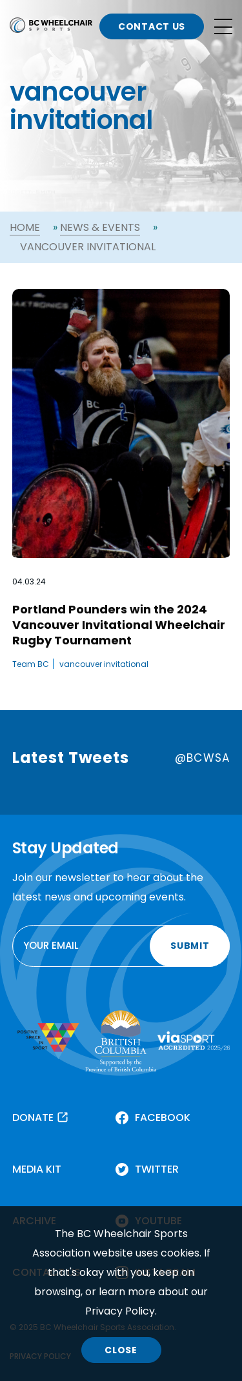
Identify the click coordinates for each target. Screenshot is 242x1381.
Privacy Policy (120, 1311)
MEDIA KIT (36, 1169)
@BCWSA (202, 758)
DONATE (33, 1117)
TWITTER (157, 1169)
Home (25, 227)
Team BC (30, 664)
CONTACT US (151, 26)
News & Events (100, 227)
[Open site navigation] (223, 26)
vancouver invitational (103, 664)
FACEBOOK (162, 1117)
